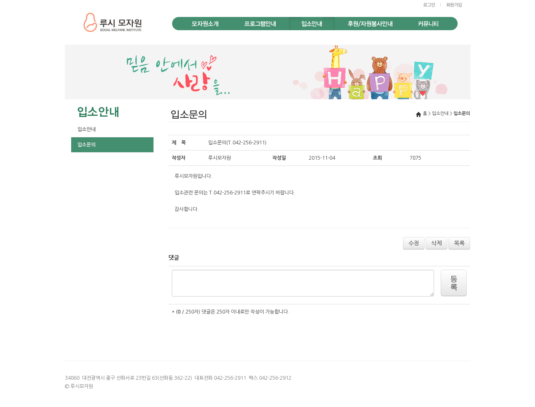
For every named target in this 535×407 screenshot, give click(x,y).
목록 (459, 243)
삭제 (436, 243)
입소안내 (86, 129)
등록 (454, 283)
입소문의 (86, 144)
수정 (413, 243)
